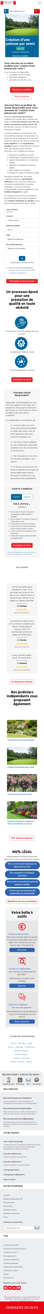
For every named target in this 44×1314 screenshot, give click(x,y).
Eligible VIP (20, 49)
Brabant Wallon (21, 1054)
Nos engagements (9, 1256)
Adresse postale (13, 225)
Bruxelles (21, 1043)
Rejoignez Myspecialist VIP (12, 1199)
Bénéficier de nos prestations (22, 901)
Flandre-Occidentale (21, 1058)
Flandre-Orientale (17, 1061)
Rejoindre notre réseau (11, 1213)
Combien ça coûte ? (10, 1252)
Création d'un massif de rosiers (19, 794)
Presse (5, 1217)
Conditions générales (10, 1263)
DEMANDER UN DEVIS (22, 1307)
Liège (29, 1043)
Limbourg (19, 1047)
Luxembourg (29, 1047)
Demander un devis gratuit (22, 281)
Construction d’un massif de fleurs (21, 740)
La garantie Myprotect (11, 1259)
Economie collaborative (12, 1154)
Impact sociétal (9, 1179)
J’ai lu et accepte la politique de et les (20, 270)
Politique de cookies (10, 1270)
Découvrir (22, 949)
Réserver (22, 985)
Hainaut (29, 1061)
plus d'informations (14, 244)
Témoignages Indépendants (14, 1174)
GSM (8, 235)
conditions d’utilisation (17, 273)
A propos (6, 1195)
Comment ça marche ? (11, 1245)
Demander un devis (22, 379)
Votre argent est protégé (13, 1141)
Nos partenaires (8, 1202)
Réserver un (20, 55)
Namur (10, 1047)
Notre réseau (8, 1206)
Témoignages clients (11, 1170)
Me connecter (8, 1278)
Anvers (13, 1043)
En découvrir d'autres (22, 681)
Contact (9, 216)
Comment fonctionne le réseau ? (15, 1249)
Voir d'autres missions (22, 838)
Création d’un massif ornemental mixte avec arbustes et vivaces (20, 822)
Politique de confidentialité (13, 1267)
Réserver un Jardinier (22, 89)
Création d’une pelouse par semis (20, 767)
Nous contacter (22, 96)
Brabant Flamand (21, 1050)
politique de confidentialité (19, 270)
